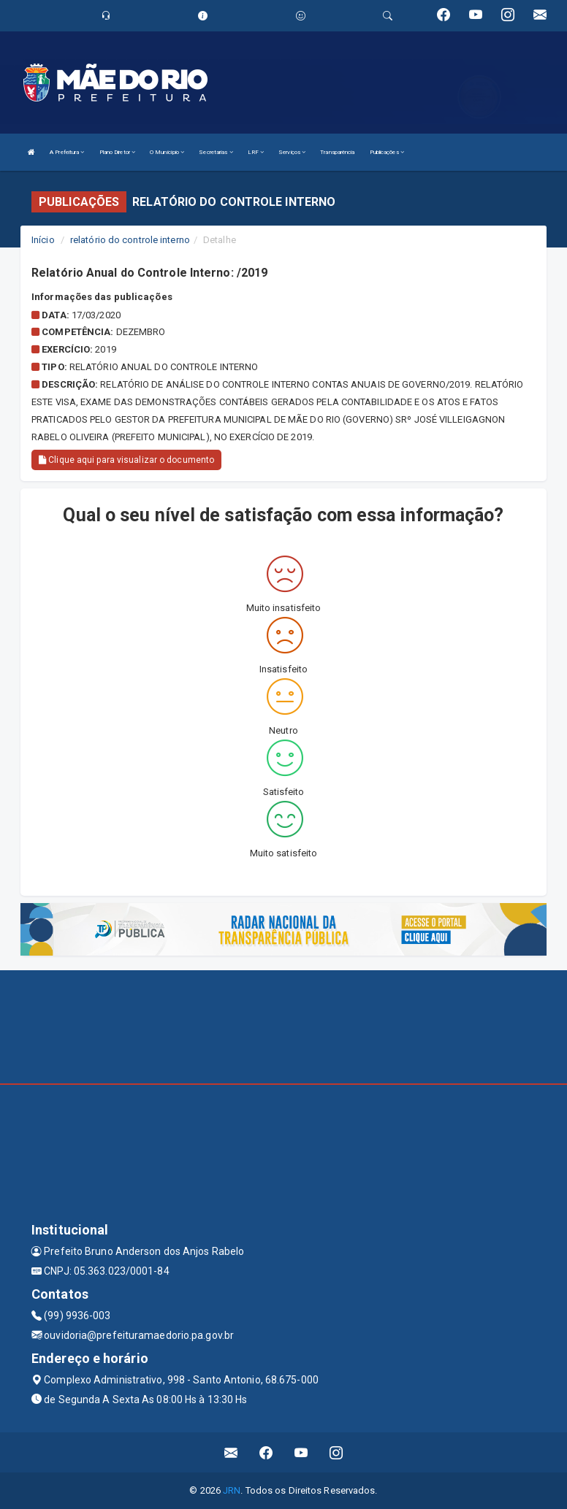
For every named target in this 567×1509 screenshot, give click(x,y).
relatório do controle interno (130, 239)
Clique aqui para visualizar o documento (126, 460)
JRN (231, 1490)
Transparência (337, 152)
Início (43, 239)
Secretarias (215, 152)
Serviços (291, 152)
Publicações (387, 152)
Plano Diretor (117, 152)
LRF (256, 152)
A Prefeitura (67, 152)
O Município (167, 152)
